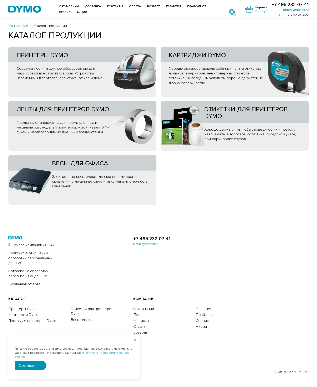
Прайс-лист (196, 6)
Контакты (115, 6)
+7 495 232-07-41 (290, 4)
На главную (18, 25)
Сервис (65, 12)
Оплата (135, 6)
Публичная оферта (24, 284)
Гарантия (173, 6)
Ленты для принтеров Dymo (32, 320)
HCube (304, 371)
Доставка (93, 6)
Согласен (28, 365)
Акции (82, 12)
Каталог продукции (50, 25)
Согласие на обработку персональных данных (28, 273)
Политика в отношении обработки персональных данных (30, 258)
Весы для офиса (84, 319)
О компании (69, 6)
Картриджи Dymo (23, 314)
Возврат (153, 6)
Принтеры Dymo (22, 309)
